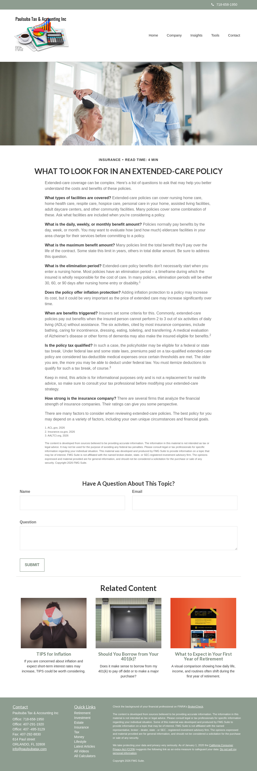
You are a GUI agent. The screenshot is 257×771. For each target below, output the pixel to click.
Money (79, 737)
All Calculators (84, 756)
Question (28, 522)
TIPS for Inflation (53, 654)
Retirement (82, 713)
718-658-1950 (224, 4)
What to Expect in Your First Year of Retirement (203, 656)
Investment (82, 718)
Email (137, 491)
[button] (175, 35)
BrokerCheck (195, 706)
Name (25, 491)
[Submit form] (32, 565)
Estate (79, 722)
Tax (76, 732)
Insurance (81, 727)
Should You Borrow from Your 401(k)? (128, 656)
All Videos (81, 751)
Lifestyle (80, 742)
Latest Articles (84, 746)
